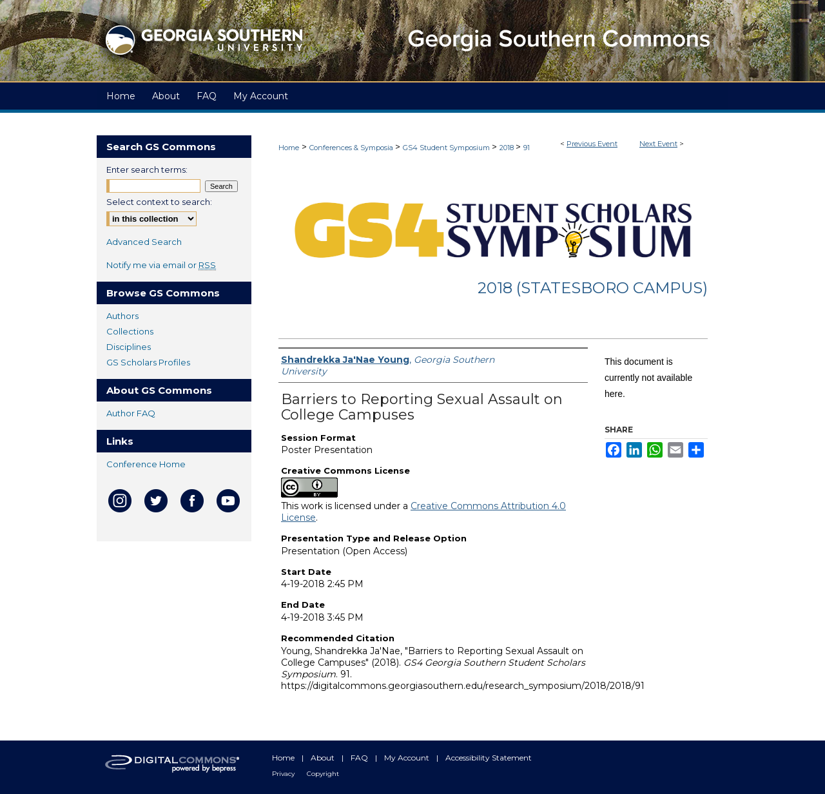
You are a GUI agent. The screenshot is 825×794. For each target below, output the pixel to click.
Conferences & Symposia (352, 147)
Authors (122, 316)
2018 (508, 147)
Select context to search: (159, 202)
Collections (129, 331)
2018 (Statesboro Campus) (593, 287)
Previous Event (592, 143)
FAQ (360, 757)
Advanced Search (144, 242)
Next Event (658, 143)
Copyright (323, 774)
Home (288, 147)
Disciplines (128, 347)
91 (526, 147)
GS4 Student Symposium (447, 147)
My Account (407, 757)
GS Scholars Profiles (148, 362)
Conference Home (146, 464)
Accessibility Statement (488, 757)
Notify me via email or (161, 265)
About (323, 757)
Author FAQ (130, 413)
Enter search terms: (147, 169)
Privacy (284, 774)
